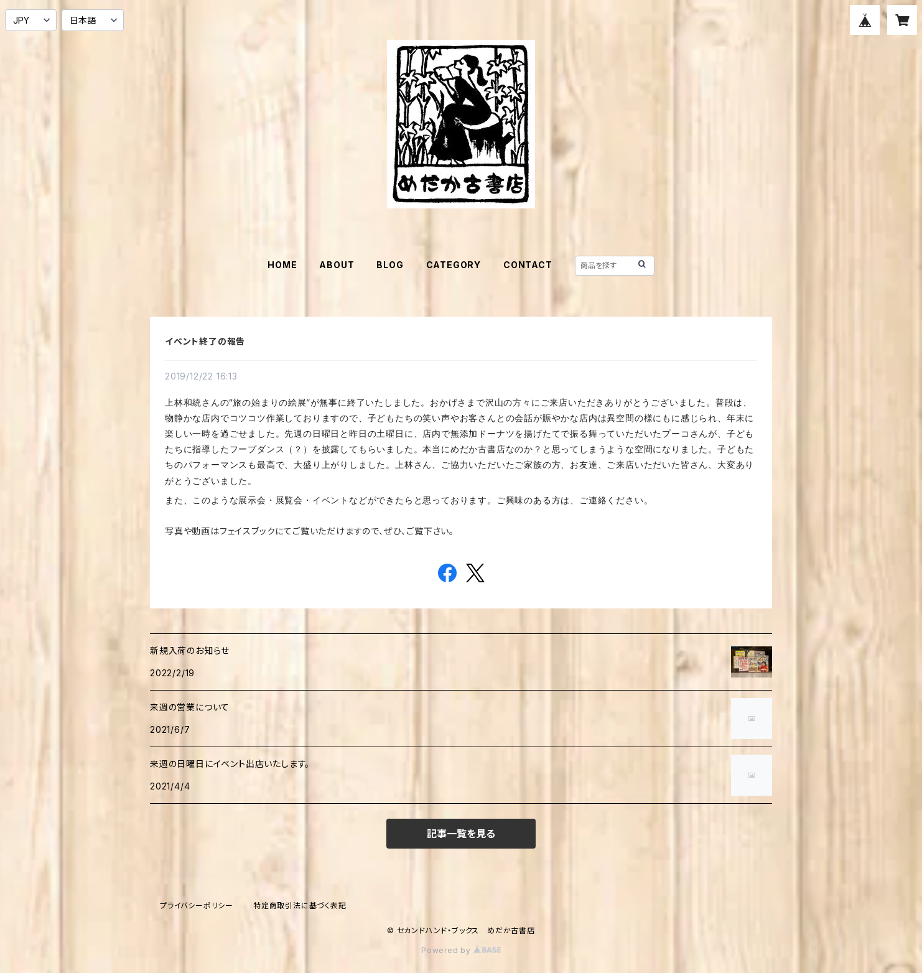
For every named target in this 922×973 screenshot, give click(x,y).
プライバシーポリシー (196, 905)
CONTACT (527, 264)
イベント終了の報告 (205, 341)
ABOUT (336, 264)
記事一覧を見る (461, 833)
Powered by (461, 950)
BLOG (389, 264)
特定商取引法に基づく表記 (300, 905)
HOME (282, 264)
